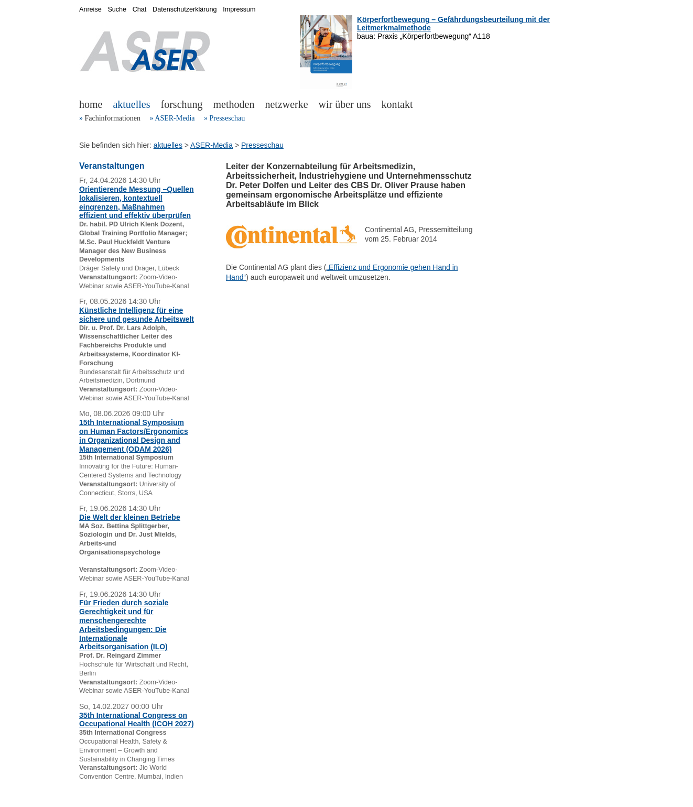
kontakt (397, 104)
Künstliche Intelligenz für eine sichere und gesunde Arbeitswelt (136, 314)
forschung (182, 104)
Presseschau (227, 118)
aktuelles (131, 104)
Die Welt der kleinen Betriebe (129, 517)
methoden (234, 104)
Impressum (239, 9)
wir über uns (345, 104)
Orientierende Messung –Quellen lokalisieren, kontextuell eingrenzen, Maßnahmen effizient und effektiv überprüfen (136, 202)
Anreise (90, 9)
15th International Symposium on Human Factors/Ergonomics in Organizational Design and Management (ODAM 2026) (133, 435)
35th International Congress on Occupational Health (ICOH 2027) (136, 719)
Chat (140, 9)
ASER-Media (174, 118)
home (90, 104)
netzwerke (286, 104)
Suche (116, 9)
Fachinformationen (113, 118)
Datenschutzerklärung (185, 9)
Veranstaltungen (111, 165)
